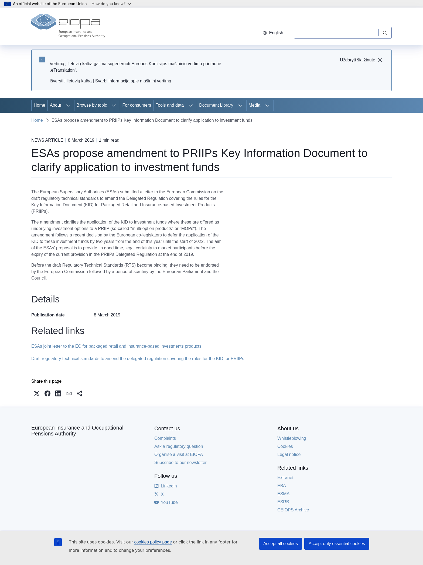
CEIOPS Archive (293, 510)
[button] (36, 393)
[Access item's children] (68, 105)
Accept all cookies (280, 543)
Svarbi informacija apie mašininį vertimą (133, 81)
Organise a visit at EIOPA (178, 454)
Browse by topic (92, 105)
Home (39, 105)
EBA (281, 485)
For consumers (136, 105)
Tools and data (170, 105)
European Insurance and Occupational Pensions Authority (77, 431)
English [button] (273, 32)
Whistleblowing (291, 438)
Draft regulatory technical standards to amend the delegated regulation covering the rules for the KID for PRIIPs (137, 358)
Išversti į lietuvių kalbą (71, 81)
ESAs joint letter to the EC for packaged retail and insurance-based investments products (116, 346)
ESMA (283, 493)
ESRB (283, 502)
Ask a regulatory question (178, 446)
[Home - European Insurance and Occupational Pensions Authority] (68, 26)
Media (255, 105)
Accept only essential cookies (337, 543)
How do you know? (111, 3)
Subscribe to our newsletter (180, 462)
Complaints (165, 438)
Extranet (285, 477)
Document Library (216, 105)
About (55, 105)
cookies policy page (153, 542)
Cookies (285, 446)
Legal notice (289, 454)
